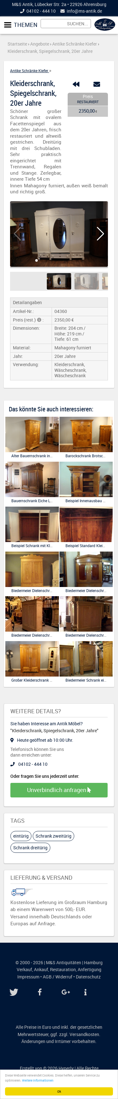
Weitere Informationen (37, 1080)
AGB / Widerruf (57, 977)
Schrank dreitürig (30, 848)
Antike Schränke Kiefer (29, 70)
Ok (59, 1091)
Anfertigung (89, 969)
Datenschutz (88, 977)
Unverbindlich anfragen (59, 790)
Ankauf (41, 969)
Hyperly (66, 1068)
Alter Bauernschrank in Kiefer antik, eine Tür (48, 455)
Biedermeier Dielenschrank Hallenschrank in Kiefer (53, 590)
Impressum (28, 977)
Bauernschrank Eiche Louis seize (39, 500)
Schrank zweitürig (53, 836)
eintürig (21, 836)
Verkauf (24, 969)
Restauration (63, 969)
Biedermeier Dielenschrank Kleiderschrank (46, 635)
